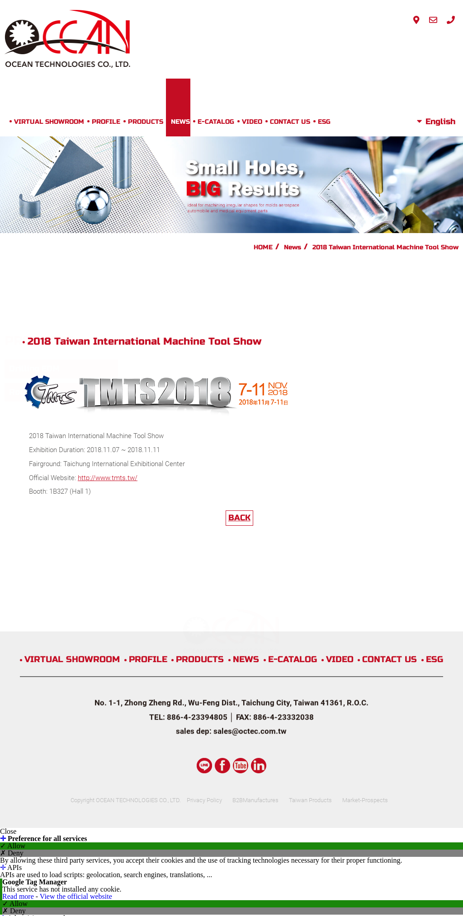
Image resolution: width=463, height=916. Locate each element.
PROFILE (163, 43)
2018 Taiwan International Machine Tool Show (385, 169)
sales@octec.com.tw (250, 630)
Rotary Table (35, 244)
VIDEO (309, 43)
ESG (381, 43)
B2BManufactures (261, 662)
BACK (293, 365)
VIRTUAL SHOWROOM (106, 43)
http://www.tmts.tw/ (212, 326)
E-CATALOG (273, 43)
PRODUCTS (202, 43)
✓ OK (241, 912)
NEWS (237, 43)
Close (8, 693)
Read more (19, 758)
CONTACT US (347, 43)
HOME (263, 169)
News (292, 169)
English (440, 43)
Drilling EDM (34, 221)
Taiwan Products (324, 662)
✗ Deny (12, 715)
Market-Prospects (385, 662)
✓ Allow (12, 708)
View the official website (76, 758)
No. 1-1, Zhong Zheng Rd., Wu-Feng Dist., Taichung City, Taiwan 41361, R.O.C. (231, 602)
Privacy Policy (204, 662)
